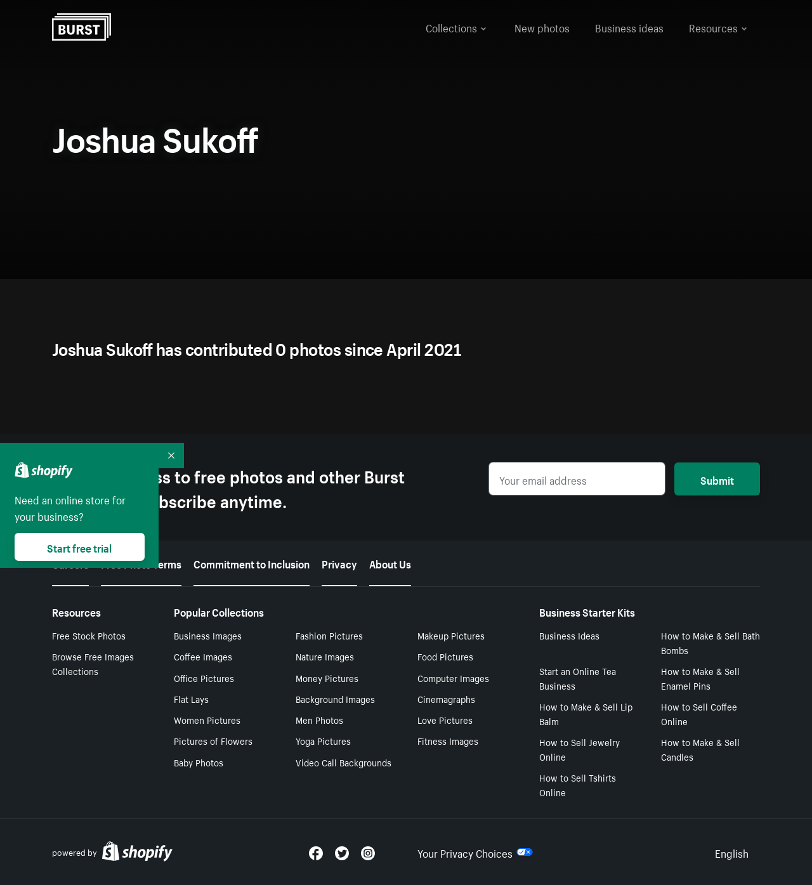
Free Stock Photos (89, 635)
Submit (717, 479)
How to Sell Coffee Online (699, 713)
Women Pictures (207, 719)
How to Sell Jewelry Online (579, 749)
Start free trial (79, 547)
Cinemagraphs (446, 698)
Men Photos (319, 719)
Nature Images (325, 656)
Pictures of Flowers (213, 740)
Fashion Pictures (329, 635)
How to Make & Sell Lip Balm (585, 713)
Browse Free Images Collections (93, 663)
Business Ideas (569, 635)
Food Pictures (445, 656)
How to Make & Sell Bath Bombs (710, 642)
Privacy (339, 562)
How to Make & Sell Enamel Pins (700, 678)
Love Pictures (445, 719)
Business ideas (629, 26)
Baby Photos (198, 762)
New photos (542, 26)
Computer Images (453, 678)
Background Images (335, 698)
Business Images (208, 635)
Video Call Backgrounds (343, 762)
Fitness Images (447, 740)
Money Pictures (327, 678)
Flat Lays (191, 698)
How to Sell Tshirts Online (577, 784)
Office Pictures (204, 678)
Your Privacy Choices (475, 852)
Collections (456, 26)
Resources (718, 26)
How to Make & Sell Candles (700, 749)
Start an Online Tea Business (577, 678)
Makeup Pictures (451, 635)
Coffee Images (203, 656)
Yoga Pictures (323, 740)
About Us (390, 562)
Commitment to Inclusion (251, 562)
